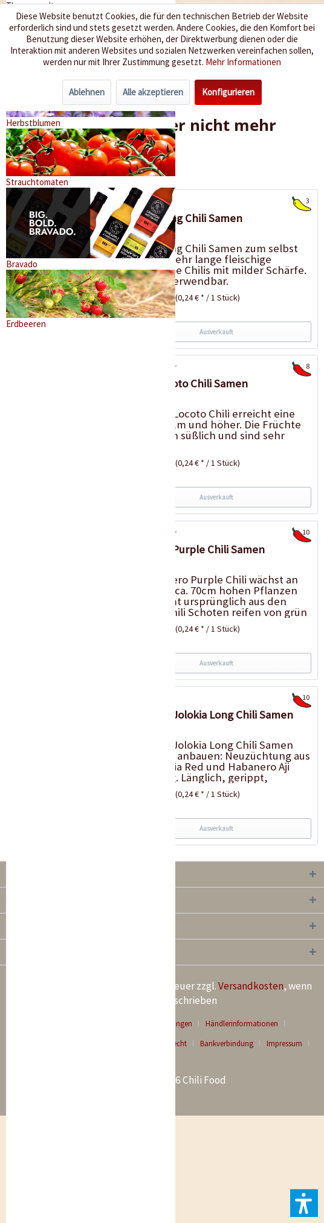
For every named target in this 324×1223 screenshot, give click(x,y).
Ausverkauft (216, 332)
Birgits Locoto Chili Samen (185, 383)
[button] (304, 1203)
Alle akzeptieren (153, 92)
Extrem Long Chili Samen (182, 218)
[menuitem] (246, 1024)
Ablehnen (87, 92)
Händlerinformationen (242, 1023)
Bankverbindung (226, 1043)
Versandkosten (251, 986)
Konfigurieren (228, 92)
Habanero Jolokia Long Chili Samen (207, 715)
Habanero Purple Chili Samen (193, 549)
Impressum (284, 1043)
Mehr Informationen (243, 62)
